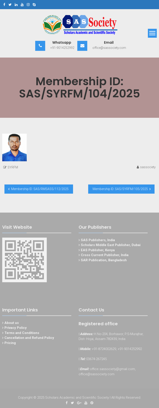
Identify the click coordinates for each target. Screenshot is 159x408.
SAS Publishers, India (98, 240)
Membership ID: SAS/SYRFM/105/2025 (120, 189)
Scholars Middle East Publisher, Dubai (111, 246)
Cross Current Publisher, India (104, 256)
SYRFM (13, 167)
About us (11, 323)
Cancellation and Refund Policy (29, 338)
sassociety (148, 167)
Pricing (10, 343)
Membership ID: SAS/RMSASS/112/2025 (40, 189)
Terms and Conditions (21, 333)
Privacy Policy (15, 328)
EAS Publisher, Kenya (98, 251)
